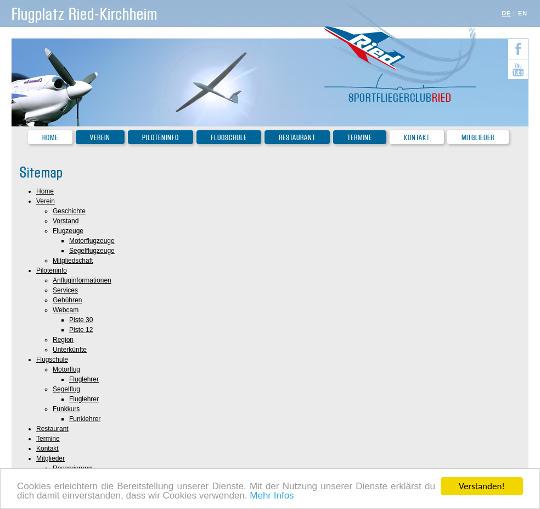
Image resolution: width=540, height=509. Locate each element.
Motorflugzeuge (92, 241)
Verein (100, 137)
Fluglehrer (84, 379)
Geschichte (69, 211)
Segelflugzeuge (92, 250)
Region (63, 340)
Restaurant (297, 137)
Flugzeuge (68, 231)
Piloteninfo (160, 137)
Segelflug (66, 389)
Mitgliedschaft (73, 260)
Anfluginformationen (82, 280)
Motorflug (66, 369)
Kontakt (417, 137)
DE (506, 13)
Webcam (65, 310)
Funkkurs (66, 409)
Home (50, 137)
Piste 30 (81, 320)
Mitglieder (478, 137)
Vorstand (65, 221)
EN (522, 13)
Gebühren (67, 300)
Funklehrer (84, 419)
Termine (359, 137)
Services (65, 290)
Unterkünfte (70, 349)
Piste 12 (81, 330)
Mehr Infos (272, 496)
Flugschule (229, 137)
